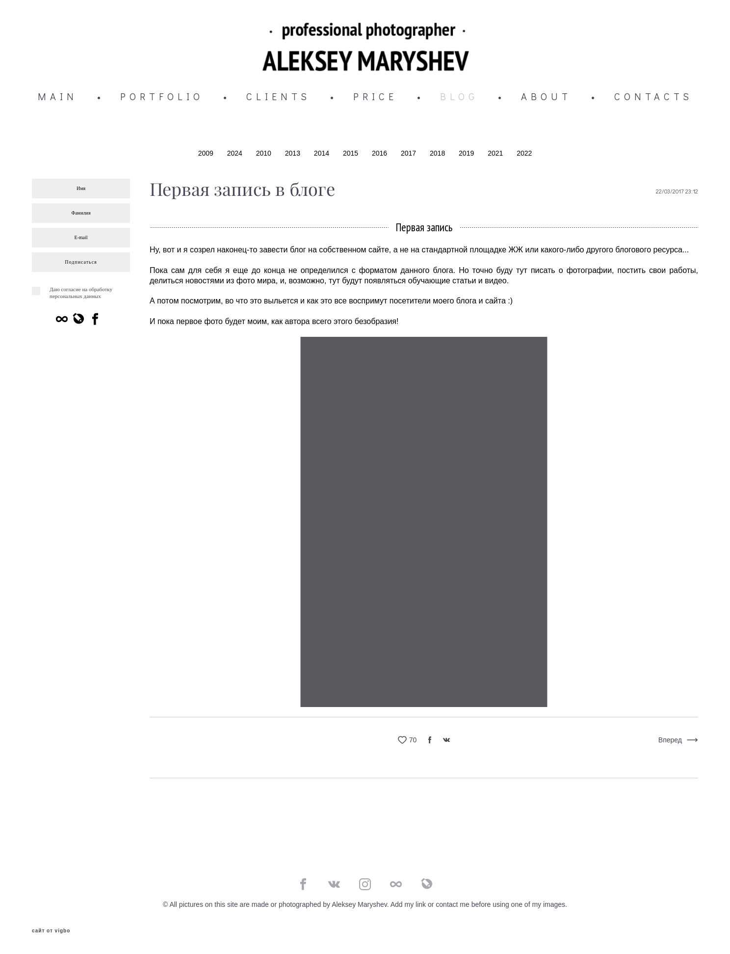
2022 (524, 155)
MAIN (58, 98)
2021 (496, 155)
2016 (380, 155)
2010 (264, 155)
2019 (467, 155)
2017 (409, 155)
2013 (293, 155)
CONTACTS (653, 98)
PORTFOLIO (162, 98)
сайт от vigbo (51, 930)
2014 (322, 155)
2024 (235, 155)
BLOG (459, 98)
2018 (438, 155)
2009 (206, 155)
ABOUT (546, 98)
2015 (351, 155)
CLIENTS (278, 98)
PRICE (375, 98)
